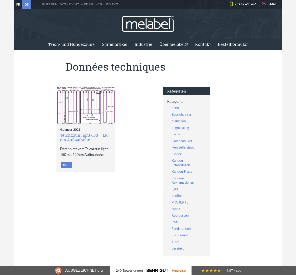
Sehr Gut (157, 270)
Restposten (180, 215)
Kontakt (203, 44)
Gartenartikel (114, 44)
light (66, 165)
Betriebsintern (182, 114)
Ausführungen (92, 4)
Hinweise (179, 270)
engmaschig (180, 128)
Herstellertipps (183, 147)
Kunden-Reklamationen (183, 180)
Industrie (143, 44)
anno (175, 108)
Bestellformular (233, 44)
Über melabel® (173, 44)
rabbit (176, 209)
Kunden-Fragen (183, 171)
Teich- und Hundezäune (71, 44)
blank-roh (179, 121)
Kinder (176, 154)
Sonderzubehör (183, 229)
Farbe (176, 134)
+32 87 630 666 (245, 4)
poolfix (177, 195)
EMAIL (273, 4)
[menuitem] (71, 44)
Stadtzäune (180, 235)
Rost (175, 222)
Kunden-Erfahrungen (181, 163)
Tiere (175, 242)
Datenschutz (69, 4)
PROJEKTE (112, 4)
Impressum (50, 4)
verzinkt (178, 248)
